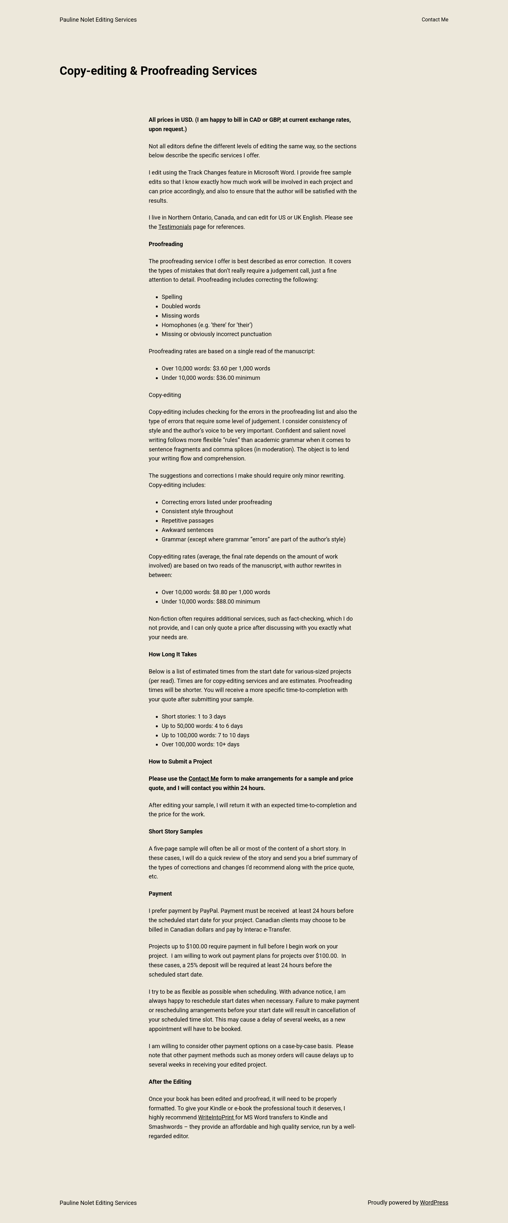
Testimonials (175, 226)
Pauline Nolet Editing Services (98, 19)
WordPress (434, 1202)
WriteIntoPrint (217, 1117)
